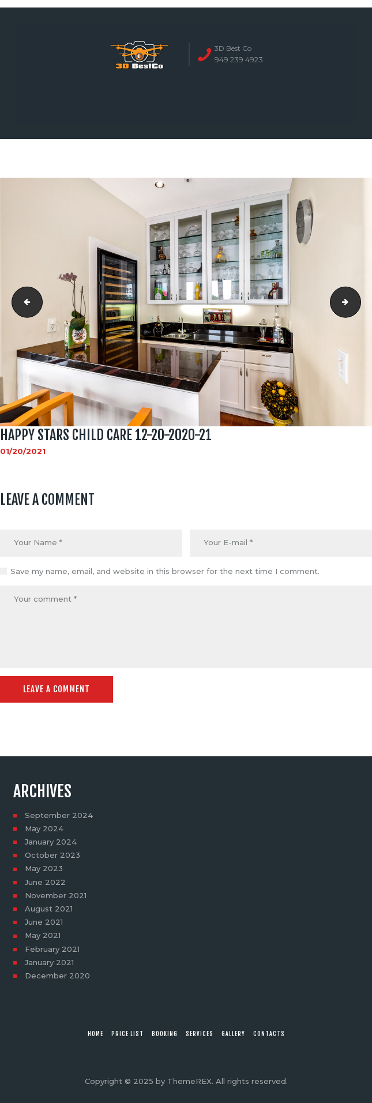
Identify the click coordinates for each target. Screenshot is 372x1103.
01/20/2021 (23, 451)
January (51, 841)
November (56, 895)
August (49, 908)
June (45, 882)
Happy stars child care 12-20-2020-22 (357, 301)
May (44, 828)
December (57, 975)
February (52, 949)
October (52, 855)
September (59, 815)
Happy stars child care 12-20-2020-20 (24, 301)
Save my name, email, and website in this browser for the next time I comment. (165, 571)
